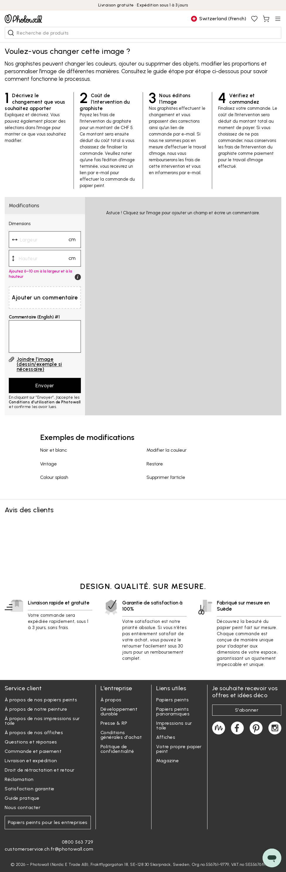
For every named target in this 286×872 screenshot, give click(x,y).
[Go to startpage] (23, 18)
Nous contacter (22, 807)
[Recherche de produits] (10, 32)
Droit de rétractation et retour (40, 770)
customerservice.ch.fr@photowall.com (49, 849)
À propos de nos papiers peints (41, 700)
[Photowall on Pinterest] (256, 728)
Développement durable (119, 711)
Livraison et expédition (31, 760)
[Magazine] (218, 728)
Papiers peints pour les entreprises (48, 822)
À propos (111, 700)
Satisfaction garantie (30, 789)
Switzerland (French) (218, 19)
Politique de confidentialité (117, 749)
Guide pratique (22, 798)
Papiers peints (172, 700)
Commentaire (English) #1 (34, 317)
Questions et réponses (31, 742)
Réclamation (19, 779)
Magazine (167, 760)
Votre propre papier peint (179, 749)
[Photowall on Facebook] (237, 728)
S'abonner (247, 710)
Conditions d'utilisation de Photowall (45, 402)
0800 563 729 (77, 842)
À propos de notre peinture (36, 709)
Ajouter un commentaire (45, 297)
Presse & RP (114, 723)
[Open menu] (278, 19)
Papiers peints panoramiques (173, 711)
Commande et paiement (33, 751)
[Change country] (218, 18)
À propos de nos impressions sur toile (42, 721)
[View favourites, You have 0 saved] (254, 19)
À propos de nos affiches (34, 732)
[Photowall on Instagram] (274, 728)
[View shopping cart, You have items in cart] (266, 19)
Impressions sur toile (174, 725)
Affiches (165, 737)
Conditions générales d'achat (121, 735)
